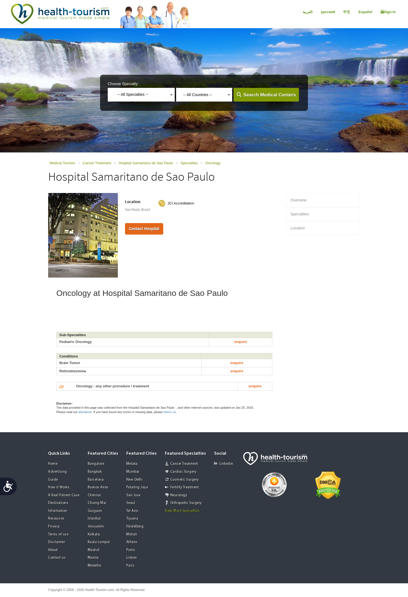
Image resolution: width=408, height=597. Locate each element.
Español (365, 12)
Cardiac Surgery (183, 472)
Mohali (131, 534)
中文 (346, 12)
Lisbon (131, 557)
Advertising (57, 472)
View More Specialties (182, 511)
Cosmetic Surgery (184, 479)
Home (52, 464)
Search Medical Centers (269, 94)
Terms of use (58, 534)
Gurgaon (95, 511)
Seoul (130, 503)
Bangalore (96, 464)
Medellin (94, 565)
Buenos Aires (98, 487)
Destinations (58, 503)
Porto (130, 550)
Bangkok (95, 472)
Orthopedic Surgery (186, 503)
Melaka (132, 464)
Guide (53, 479)
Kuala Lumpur (99, 542)
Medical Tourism (62, 163)
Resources (56, 518)
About (53, 550)
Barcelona (96, 479)
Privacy (54, 526)
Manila (93, 557)
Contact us (57, 557)
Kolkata (94, 534)
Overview (298, 200)
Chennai (94, 495)
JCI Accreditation (180, 203)
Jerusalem (96, 526)
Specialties (189, 163)
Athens (132, 542)
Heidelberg (135, 526)
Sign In (388, 12)
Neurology (178, 495)
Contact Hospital (144, 228)
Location (297, 228)
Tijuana (132, 518)
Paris (130, 565)
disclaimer (85, 412)
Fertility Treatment (184, 487)
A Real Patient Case (64, 495)
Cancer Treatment (97, 163)
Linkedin (223, 464)
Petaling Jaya (137, 487)
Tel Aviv (132, 511)
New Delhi (134, 479)
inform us (170, 412)
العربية (308, 12)
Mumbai (132, 472)
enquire (240, 342)
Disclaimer (56, 542)
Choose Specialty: (123, 84)
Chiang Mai (97, 503)
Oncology (212, 163)
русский (328, 12)
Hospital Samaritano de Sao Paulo (146, 163)
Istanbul (94, 518)
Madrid (94, 550)
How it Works (58, 487)
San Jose (133, 495)
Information (57, 511)
